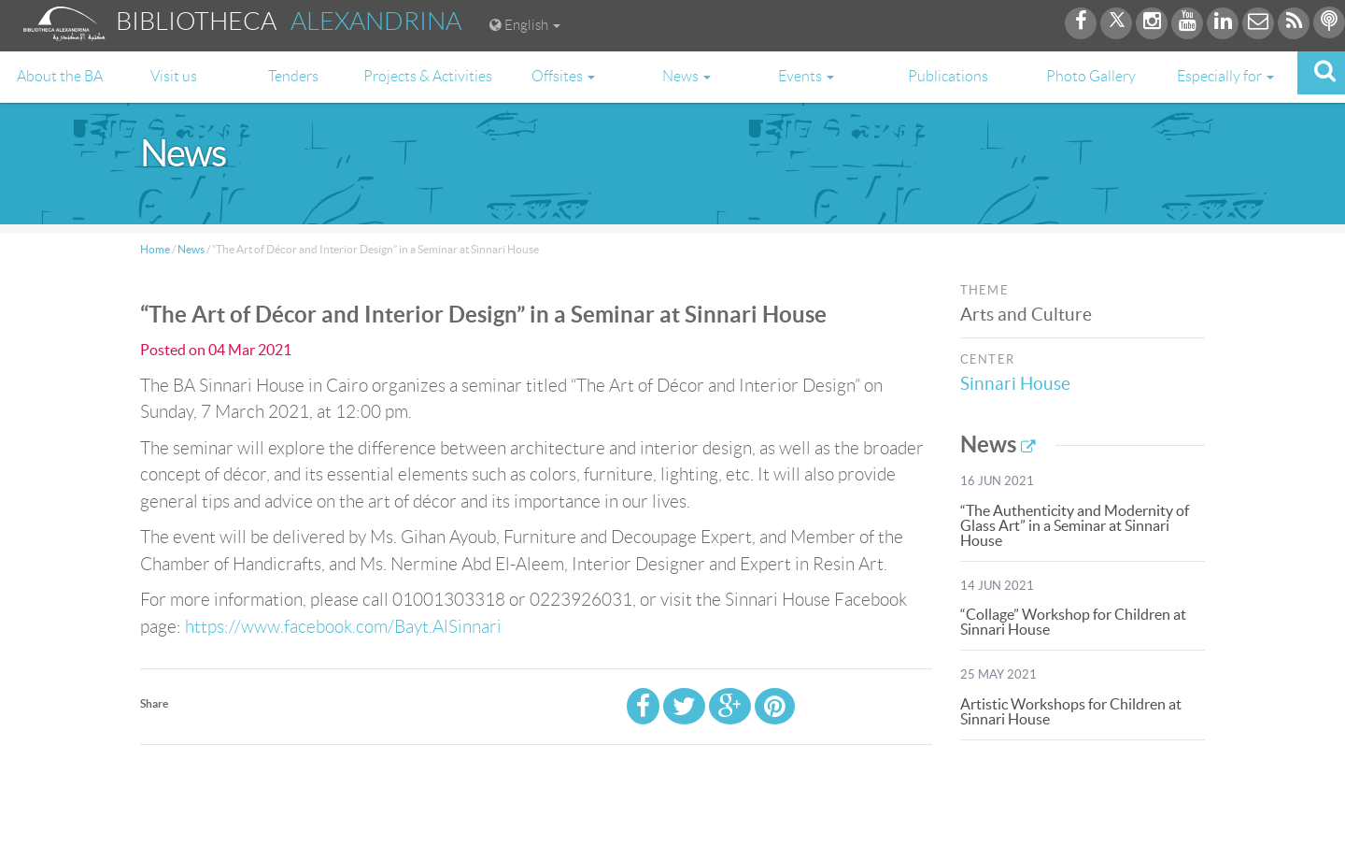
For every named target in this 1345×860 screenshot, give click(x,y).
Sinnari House (1018, 384)
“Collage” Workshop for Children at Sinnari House (1073, 622)
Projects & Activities (427, 76)
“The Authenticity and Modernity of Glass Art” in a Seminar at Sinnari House (1074, 525)
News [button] (686, 76)
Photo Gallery (1091, 76)
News (191, 249)
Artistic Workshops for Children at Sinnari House (1071, 711)
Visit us (173, 76)
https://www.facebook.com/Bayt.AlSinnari (343, 627)
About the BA (60, 76)
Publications (948, 76)
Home (155, 249)
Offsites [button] (563, 76)
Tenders (293, 76)
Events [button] (806, 76)
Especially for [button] (1225, 76)
